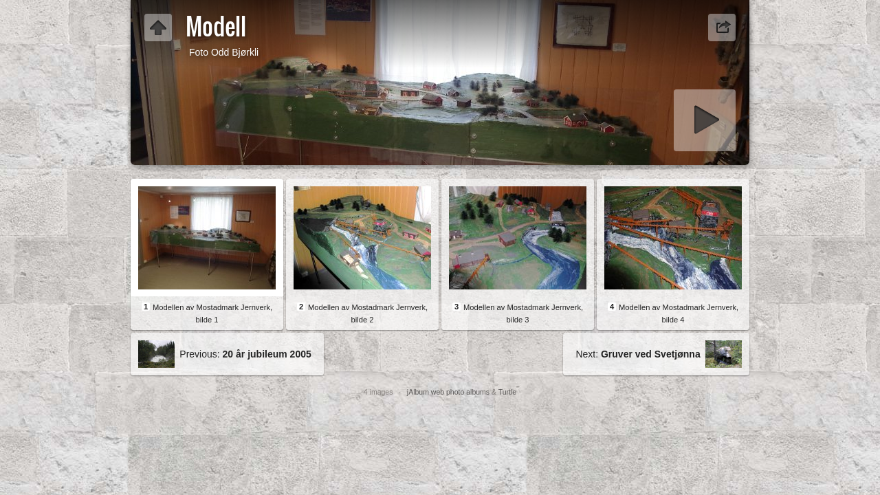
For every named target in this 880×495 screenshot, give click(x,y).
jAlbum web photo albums (448, 392)
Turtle (507, 392)
